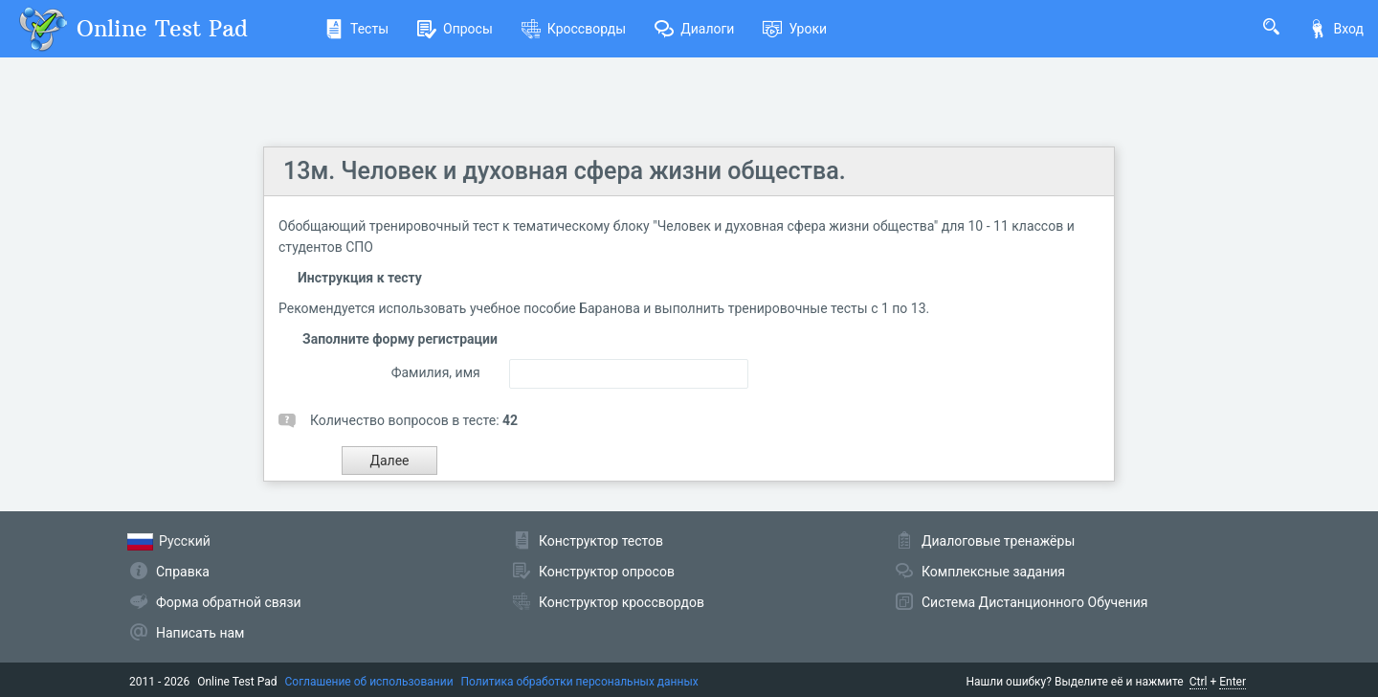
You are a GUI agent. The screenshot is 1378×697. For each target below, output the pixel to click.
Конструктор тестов (601, 541)
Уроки (795, 28)
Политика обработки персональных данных (580, 681)
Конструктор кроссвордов (621, 602)
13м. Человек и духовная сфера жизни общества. (564, 171)
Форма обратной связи (228, 602)
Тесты (356, 28)
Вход (1336, 28)
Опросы (455, 28)
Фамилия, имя (435, 372)
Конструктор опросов (607, 571)
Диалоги (694, 28)
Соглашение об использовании (369, 681)
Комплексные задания (993, 571)
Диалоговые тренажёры (998, 541)
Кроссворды (574, 28)
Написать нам (200, 633)
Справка (183, 571)
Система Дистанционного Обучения (1034, 602)
